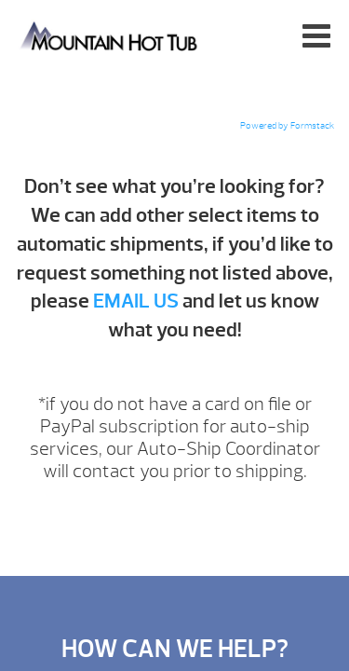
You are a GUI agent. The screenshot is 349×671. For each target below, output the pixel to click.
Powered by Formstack (287, 125)
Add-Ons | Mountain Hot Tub (110, 35)
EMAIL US (136, 301)
